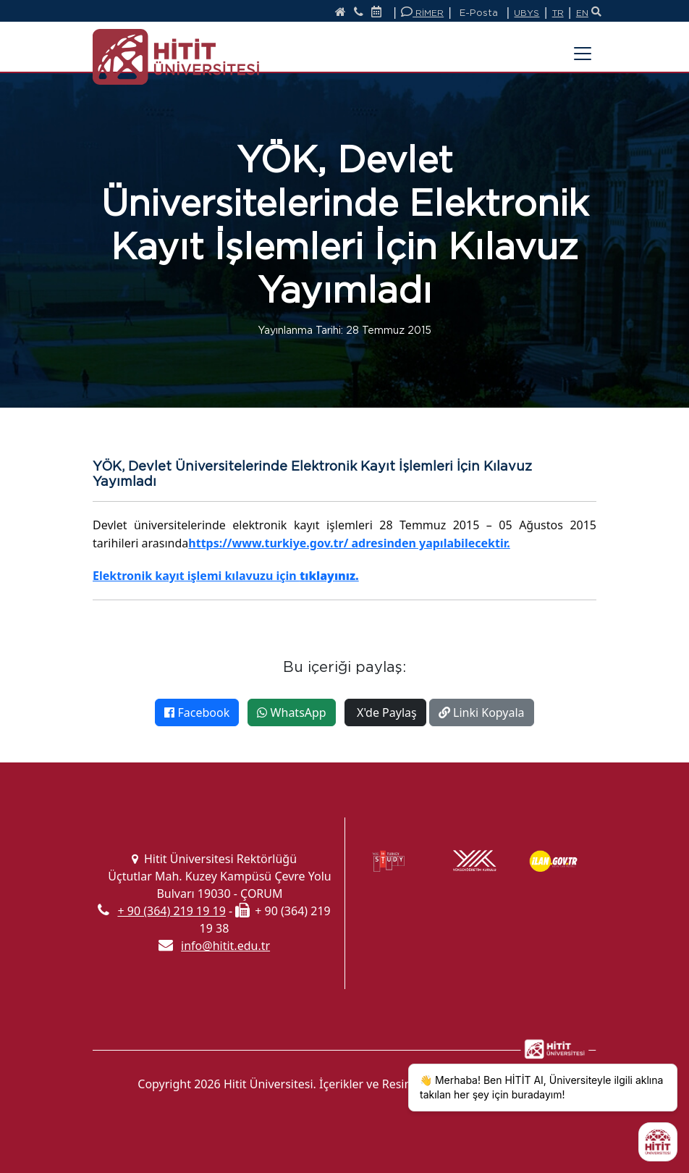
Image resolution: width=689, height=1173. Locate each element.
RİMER (422, 12)
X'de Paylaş (385, 712)
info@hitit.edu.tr (225, 946)
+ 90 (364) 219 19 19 (171, 911)
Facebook (196, 712)
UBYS (526, 12)
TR (558, 12)
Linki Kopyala (482, 712)
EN (582, 12)
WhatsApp (291, 712)
